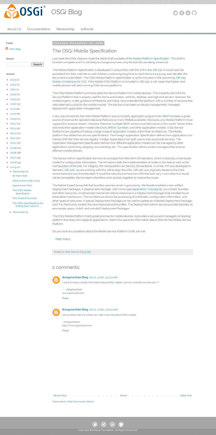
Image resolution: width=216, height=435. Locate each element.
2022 (13, 84)
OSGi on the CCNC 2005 (26, 180)
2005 (13, 167)
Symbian (123, 127)
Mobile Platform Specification (151, 58)
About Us (14, 29)
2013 (13, 128)
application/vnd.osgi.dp (147, 189)
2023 (13, 79)
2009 (13, 147)
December (19, 171)
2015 (13, 118)
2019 (13, 99)
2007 (13, 157)
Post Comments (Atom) (80, 401)
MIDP (165, 116)
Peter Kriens (62, 239)
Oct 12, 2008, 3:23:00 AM (103, 277)
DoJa (104, 127)
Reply (65, 298)
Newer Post (59, 395)
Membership (65, 29)
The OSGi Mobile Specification (21, 192)
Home (123, 395)
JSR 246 (69, 170)
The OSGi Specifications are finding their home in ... (27, 205)
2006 (13, 162)
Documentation (38, 29)
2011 (13, 138)
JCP (142, 70)
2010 (13, 142)
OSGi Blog (15, 49)
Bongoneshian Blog (75, 277)
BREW (112, 127)
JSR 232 (157, 70)
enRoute (87, 29)
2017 (13, 109)
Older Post (186, 395)
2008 (13, 152)
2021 (13, 89)
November (19, 212)
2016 (13, 113)
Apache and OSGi (22, 185)
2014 (13, 123)
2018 (13, 104)
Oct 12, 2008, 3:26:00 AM (103, 309)
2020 (13, 94)
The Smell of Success (24, 198)
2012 (13, 133)
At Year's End (19, 175)
